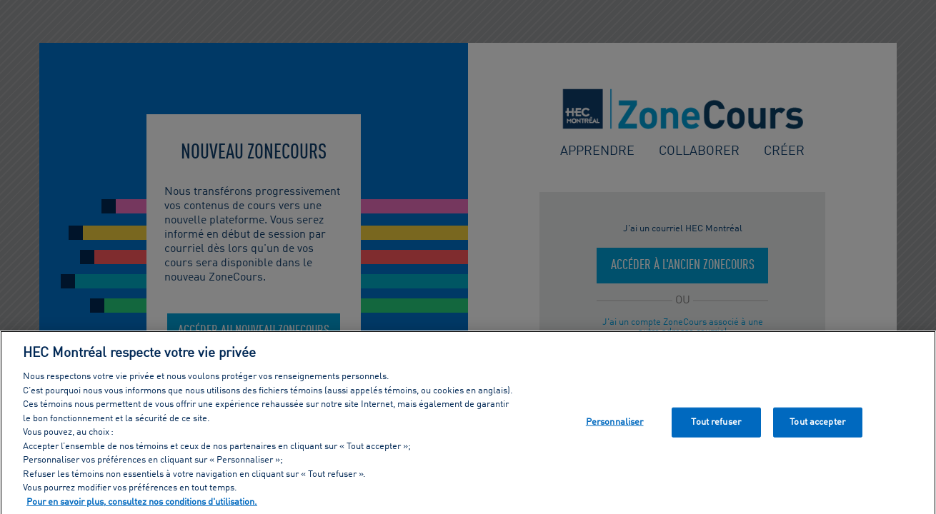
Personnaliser (615, 424)
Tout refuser (716, 424)
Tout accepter (817, 424)
